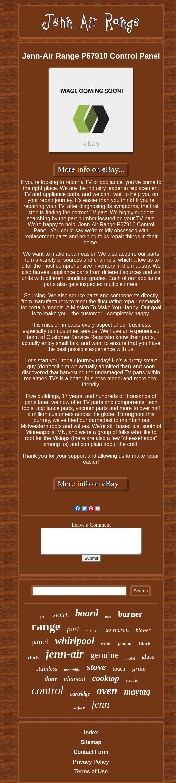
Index (91, 732)
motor (92, 631)
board (86, 613)
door (51, 679)
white (106, 643)
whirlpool (74, 640)
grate (139, 668)
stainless (46, 668)
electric (132, 680)
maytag (137, 692)
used (108, 617)
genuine (104, 655)
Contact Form (91, 752)
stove (96, 667)
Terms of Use (91, 771)
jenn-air (64, 654)
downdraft (117, 630)
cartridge (80, 694)
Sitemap (91, 742)
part (73, 629)
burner (130, 614)
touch (119, 669)
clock (33, 657)
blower (143, 630)
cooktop (105, 678)
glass (148, 656)
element (74, 679)
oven (107, 690)
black (145, 643)
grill (43, 617)
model (130, 658)
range (45, 626)
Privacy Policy (91, 762)
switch (61, 615)
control (47, 690)
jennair (125, 643)
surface (79, 707)
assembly (72, 669)
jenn (100, 704)
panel (39, 642)
